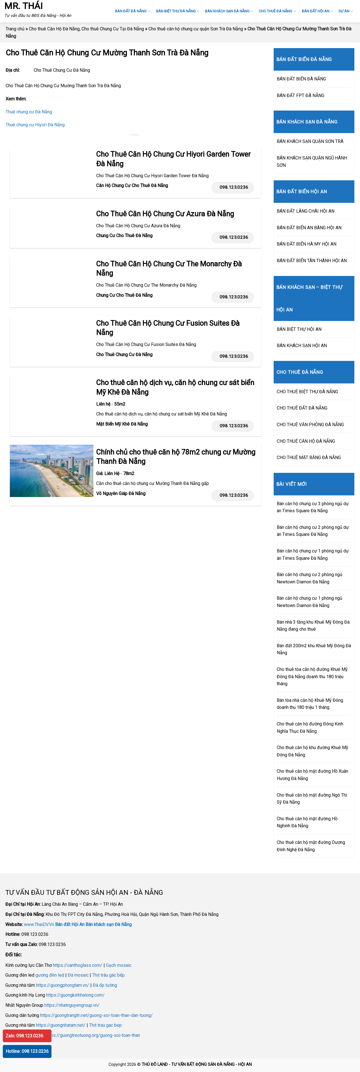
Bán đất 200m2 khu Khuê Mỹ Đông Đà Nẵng (314, 649)
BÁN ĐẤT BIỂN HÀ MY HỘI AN (306, 244)
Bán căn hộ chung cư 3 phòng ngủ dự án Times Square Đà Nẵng (313, 507)
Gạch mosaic (118, 965)
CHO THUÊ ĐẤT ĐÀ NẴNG (302, 408)
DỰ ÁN (346, 11)
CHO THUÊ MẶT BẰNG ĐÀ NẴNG (309, 457)
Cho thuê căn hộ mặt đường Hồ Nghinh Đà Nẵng (307, 822)
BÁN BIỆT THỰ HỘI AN (299, 329)
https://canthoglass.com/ (77, 965)
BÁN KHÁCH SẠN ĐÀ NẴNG (229, 11)
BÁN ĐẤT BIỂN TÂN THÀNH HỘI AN (312, 260)
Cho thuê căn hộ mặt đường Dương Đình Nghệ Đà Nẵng (311, 846)
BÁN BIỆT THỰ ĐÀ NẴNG (177, 11)
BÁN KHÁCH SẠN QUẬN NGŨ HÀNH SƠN (312, 161)
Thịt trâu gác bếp (108, 975)
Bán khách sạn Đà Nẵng (109, 924)
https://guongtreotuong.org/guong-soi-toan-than (93, 1035)
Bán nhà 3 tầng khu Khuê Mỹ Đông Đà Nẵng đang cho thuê (313, 625)
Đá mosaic (78, 975)
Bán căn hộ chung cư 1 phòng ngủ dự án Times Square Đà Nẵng (313, 554)
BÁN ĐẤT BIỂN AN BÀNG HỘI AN (309, 227)
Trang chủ (15, 29)
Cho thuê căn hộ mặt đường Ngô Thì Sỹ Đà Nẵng (312, 798)
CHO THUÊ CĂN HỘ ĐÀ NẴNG (306, 441)
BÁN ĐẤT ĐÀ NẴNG (132, 11)
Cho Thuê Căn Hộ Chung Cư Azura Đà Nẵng (165, 214)
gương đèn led (49, 975)
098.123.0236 (232, 187)
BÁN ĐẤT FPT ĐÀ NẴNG (300, 95)
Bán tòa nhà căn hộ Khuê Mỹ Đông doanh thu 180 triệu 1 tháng (310, 704)
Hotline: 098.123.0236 (27, 1051)
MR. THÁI (23, 5)
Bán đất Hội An (69, 924)
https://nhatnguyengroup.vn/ (72, 1005)
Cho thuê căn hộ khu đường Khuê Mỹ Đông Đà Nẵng (312, 751)
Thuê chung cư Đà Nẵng (29, 111)
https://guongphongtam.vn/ (62, 985)
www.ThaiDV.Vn (39, 924)
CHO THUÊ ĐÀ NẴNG (277, 11)
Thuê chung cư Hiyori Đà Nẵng (35, 124)
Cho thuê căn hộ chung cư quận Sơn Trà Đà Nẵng (195, 29)
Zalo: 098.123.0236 (24, 1036)
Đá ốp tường (105, 985)
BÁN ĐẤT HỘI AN (317, 11)
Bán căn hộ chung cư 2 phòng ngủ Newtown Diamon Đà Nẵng (309, 578)
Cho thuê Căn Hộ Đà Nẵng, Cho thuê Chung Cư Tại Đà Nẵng (86, 29)
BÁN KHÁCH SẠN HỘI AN (302, 345)
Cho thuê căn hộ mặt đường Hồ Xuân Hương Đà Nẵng (312, 774)
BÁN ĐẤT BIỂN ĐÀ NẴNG (301, 79)
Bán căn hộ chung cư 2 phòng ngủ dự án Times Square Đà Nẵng (313, 531)
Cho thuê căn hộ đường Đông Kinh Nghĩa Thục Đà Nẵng (310, 727)
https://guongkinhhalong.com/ (75, 995)
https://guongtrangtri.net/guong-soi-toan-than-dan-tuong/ (96, 1015)
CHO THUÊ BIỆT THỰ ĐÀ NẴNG (307, 391)
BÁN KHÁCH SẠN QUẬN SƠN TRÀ (310, 141)
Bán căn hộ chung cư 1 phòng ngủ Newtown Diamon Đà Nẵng (309, 601)
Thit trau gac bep (105, 1025)
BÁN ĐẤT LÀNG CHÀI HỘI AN (305, 211)
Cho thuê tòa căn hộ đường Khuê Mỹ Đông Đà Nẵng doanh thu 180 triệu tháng (312, 676)
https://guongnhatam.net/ (61, 1025)
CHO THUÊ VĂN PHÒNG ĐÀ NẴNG (310, 424)
